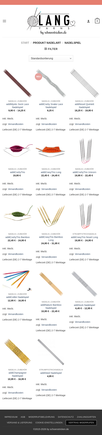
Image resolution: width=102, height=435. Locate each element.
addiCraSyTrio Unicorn (84, 172)
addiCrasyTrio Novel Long (84, 237)
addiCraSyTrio (17, 172)
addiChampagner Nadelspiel (18, 374)
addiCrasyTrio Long (51, 172)
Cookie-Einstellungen (48, 423)
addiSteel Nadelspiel (51, 373)
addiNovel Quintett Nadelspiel (84, 106)
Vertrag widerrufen (81, 423)
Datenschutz (66, 417)
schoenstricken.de (59, 429)
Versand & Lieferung (19, 423)
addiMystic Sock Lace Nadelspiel (17, 106)
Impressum (11, 417)
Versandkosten (15, 124)
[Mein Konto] (88, 21)
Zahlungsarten (86, 417)
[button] (4, 21)
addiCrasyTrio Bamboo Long (51, 238)
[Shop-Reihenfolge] (51, 58)
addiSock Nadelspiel (84, 305)
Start (25, 42)
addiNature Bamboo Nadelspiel (51, 306)
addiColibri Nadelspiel (17, 297)
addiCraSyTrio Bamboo (17, 237)
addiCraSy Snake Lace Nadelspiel (51, 106)
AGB (23, 417)
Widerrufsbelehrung (41, 417)
